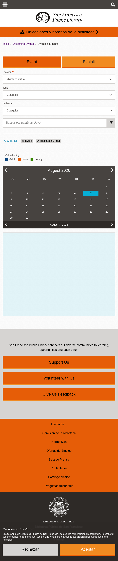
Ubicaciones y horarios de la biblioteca (60, 32)
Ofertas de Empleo (58, 450)
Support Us (59, 362)
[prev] (6, 224)
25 (43, 211)
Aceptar (88, 549)
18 (43, 205)
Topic (5, 88)
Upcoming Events (23, 43)
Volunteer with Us (59, 378)
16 (11, 205)
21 (91, 205)
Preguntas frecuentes (59, 486)
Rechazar (30, 549)
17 (27, 205)
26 (59, 211)
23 (11, 211)
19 (59, 205)
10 (27, 199)
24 (27, 211)
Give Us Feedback (59, 394)
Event (32, 61)
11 (43, 199)
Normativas (59, 442)
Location (7, 72)
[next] (112, 224)
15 (106, 199)
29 (106, 211)
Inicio (6, 43)
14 (91, 199)
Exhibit (89, 61)
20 (75, 205)
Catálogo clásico (59, 477)
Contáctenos (59, 468)
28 (91, 211)
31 (27, 217)
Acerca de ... (59, 424)
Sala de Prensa (59, 459)
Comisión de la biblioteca (59, 433)
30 (11, 217)
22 (106, 205)
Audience (7, 103)
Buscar (111, 123)
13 (75, 199)
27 (75, 211)
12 (59, 199)
